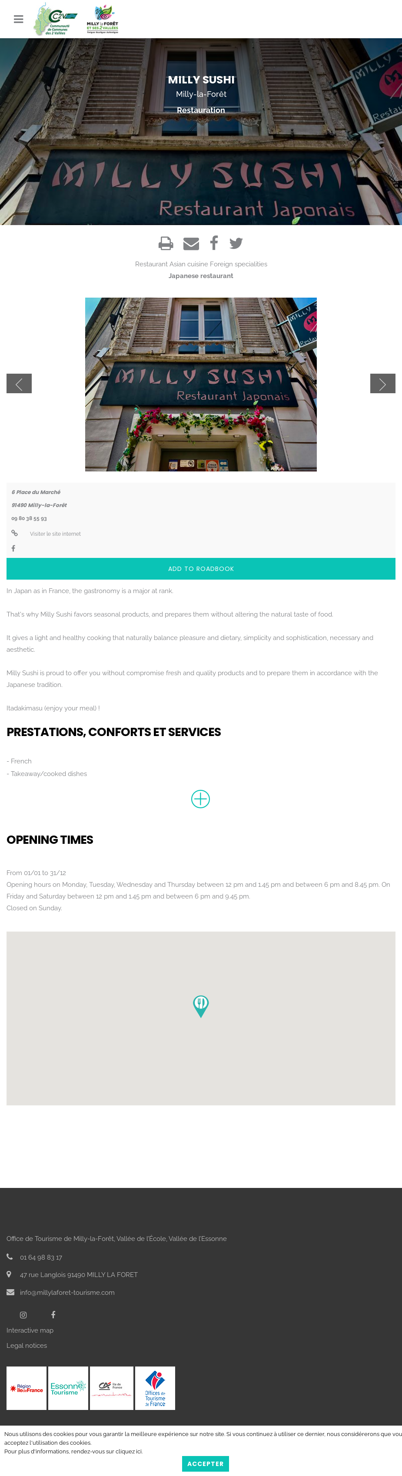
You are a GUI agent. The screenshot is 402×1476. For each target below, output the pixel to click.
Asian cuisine (188, 264)
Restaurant (151, 264)
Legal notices (27, 1346)
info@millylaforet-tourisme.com (61, 1293)
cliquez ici (129, 1451)
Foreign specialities (238, 264)
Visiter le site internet (46, 534)
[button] (201, 1006)
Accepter (205, 1463)
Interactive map (30, 1330)
